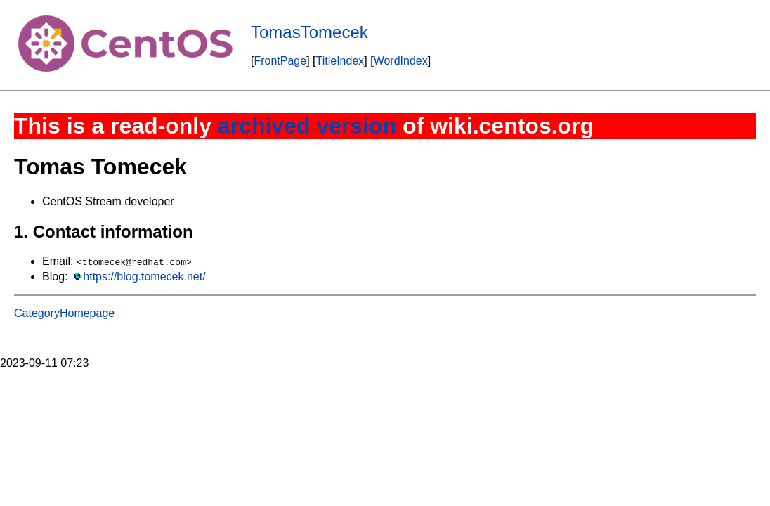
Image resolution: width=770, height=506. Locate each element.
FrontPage (280, 61)
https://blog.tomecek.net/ (144, 277)
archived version (307, 125)
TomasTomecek (309, 31)
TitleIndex (340, 61)
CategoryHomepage (64, 313)
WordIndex (401, 61)
